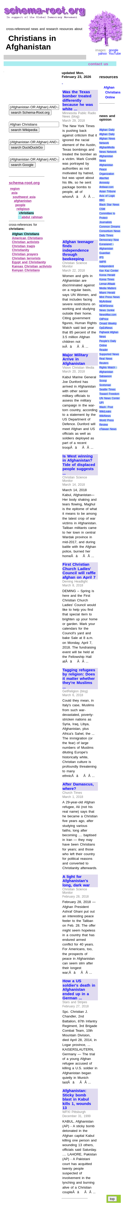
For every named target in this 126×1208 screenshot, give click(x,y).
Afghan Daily (106, 129)
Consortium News (109, 231)
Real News (105, 358)
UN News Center (109, 398)
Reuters (103, 363)
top (112, 1199)
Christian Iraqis (23, 246)
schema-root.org (24, 182)
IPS (101, 257)
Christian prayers (25, 254)
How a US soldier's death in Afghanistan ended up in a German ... (78, 989)
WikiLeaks (105, 411)
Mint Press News (109, 297)
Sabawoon (105, 376)
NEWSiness (106, 305)
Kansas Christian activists (32, 266)
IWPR (102, 261)
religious (23, 209)
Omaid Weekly (107, 323)
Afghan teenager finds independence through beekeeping (78, 250)
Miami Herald (107, 292)
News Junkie (106, 310)
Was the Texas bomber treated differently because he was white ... (77, 100)
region (15, 189)
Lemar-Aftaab (107, 283)
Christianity (20, 250)
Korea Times (106, 279)
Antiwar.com (106, 187)
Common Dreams (109, 226)
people (20, 205)
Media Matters (107, 288)
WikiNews (105, 415)
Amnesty (104, 182)
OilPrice (103, 319)
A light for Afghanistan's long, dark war (76, 881)
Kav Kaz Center (108, 270)
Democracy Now (109, 239)
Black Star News (109, 204)
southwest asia (24, 197)
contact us (98, 64)
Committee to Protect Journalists (107, 218)
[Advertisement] (79, 217)
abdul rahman (32, 217)
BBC (102, 200)
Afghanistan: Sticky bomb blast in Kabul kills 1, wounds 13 (76, 1099)
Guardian (104, 253)
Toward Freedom (109, 393)
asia (14, 193)
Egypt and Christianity (29, 262)
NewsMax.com (107, 314)
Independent (106, 266)
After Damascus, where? (78, 786)
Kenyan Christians (26, 270)
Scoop (102, 380)
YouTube (115, 53)
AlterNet (104, 178)
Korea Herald (107, 275)
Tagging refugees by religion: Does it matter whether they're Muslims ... (78, 678)
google (113, 50)
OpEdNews (105, 327)
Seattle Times (107, 389)
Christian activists (25, 242)
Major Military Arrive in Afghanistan (75, 359)
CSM (102, 209)
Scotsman (105, 385)
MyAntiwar (105, 301)
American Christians (27, 238)
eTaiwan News (107, 429)
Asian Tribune (107, 191)
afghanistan (23, 201)
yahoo (102, 53)
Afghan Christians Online (112, 92)
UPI (101, 402)
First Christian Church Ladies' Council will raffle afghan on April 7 (79, 570)
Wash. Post (106, 407)
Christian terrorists (26, 258)
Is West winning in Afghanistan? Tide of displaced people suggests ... (78, 464)
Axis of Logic (107, 195)
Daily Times (106, 235)
